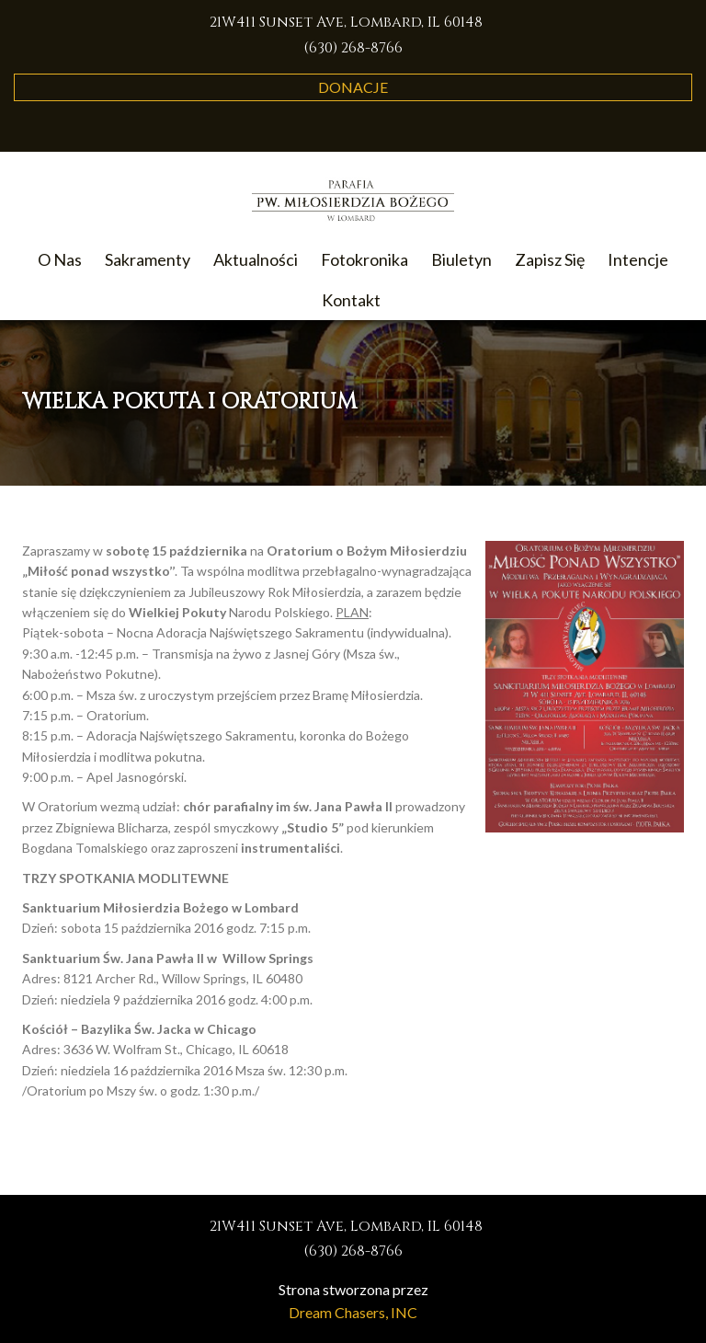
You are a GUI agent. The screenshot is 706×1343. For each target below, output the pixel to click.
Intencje (638, 259)
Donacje (353, 87)
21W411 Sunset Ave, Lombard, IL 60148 (346, 22)
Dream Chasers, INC (353, 1312)
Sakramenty (147, 259)
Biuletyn (461, 259)
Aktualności (255, 259)
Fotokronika (364, 259)
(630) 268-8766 (353, 48)
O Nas (60, 259)
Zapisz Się (550, 259)
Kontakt (351, 300)
